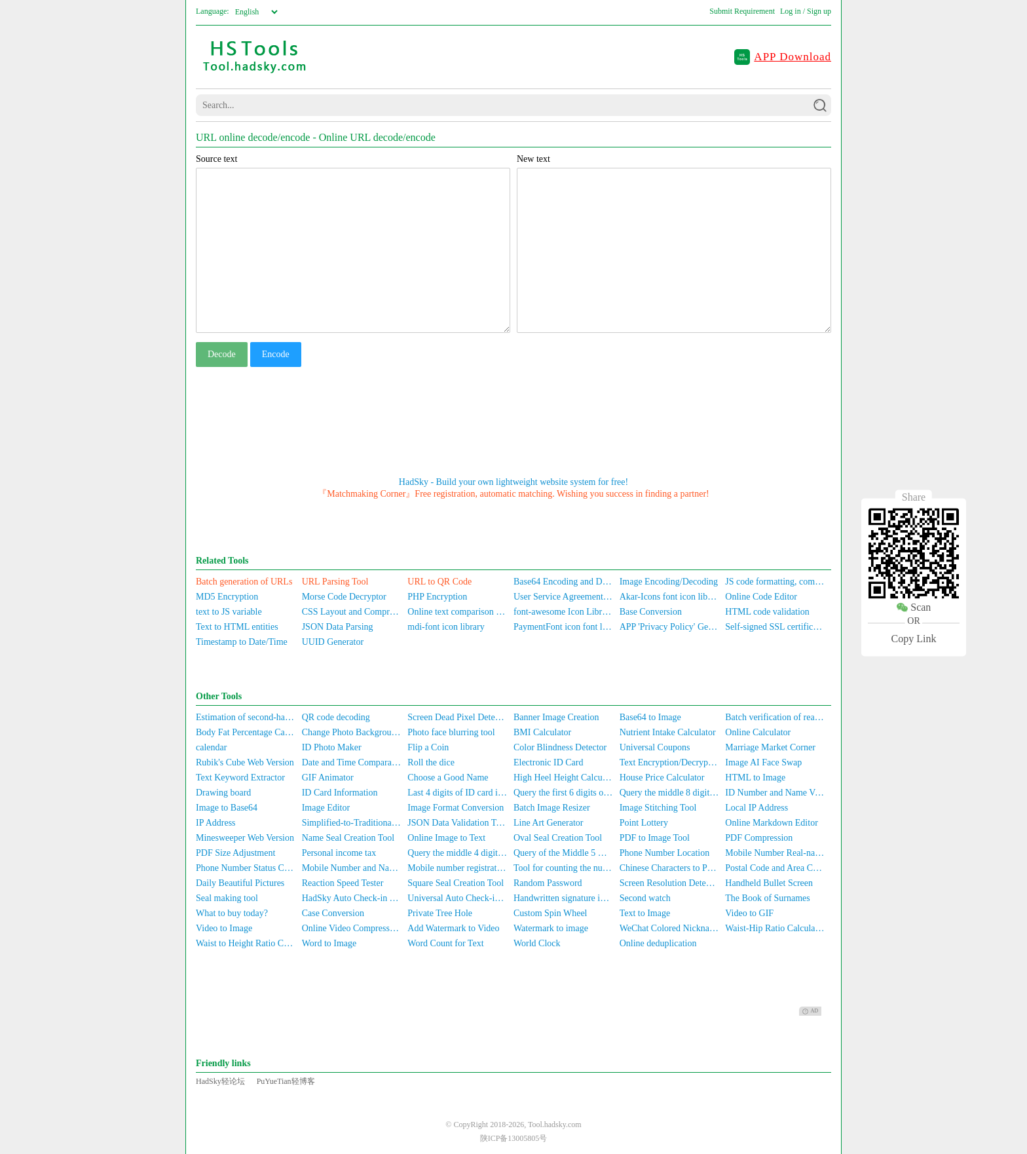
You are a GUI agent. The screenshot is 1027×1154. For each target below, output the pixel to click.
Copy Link (914, 638)
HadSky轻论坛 (220, 1081)
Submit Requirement (742, 11)
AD (810, 1011)
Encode (275, 354)
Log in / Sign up (805, 11)
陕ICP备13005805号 (514, 1138)
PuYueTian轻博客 (286, 1081)
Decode (222, 354)
